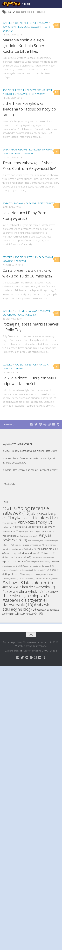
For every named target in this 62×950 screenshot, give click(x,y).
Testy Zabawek (38, 93)
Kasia (8, 469)
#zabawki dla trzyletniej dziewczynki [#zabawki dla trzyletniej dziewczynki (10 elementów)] (24, 602)
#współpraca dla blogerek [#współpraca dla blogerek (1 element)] (46, 578)
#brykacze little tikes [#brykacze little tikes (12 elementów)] (32, 517)
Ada (7, 450)
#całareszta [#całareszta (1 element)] (8, 527)
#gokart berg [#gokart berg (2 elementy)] (10, 535)
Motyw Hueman (49, 650)
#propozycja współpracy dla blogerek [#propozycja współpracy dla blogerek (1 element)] (38, 566)
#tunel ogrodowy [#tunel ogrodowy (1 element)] (10, 578)
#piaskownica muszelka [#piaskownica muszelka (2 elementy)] (16, 557)
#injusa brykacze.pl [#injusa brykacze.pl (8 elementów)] (26, 537)
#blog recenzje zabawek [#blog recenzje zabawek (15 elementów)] (25, 510)
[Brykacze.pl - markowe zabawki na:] (31, 424)
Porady (7, 203)
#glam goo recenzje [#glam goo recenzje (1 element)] (45, 531)
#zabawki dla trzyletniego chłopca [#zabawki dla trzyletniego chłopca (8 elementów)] (30, 593)
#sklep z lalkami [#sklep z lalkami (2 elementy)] (12, 574)
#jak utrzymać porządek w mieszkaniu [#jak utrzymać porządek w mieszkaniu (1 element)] (27, 545)
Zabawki (36, 26)
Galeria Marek (27, 314)
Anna (8, 458)
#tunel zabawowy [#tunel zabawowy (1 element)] (27, 578)
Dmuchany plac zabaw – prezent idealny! (35, 469)
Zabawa (43, 22)
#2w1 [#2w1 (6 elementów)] (9, 508)
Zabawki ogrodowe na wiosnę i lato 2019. (34, 450)
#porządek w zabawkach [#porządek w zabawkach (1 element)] (40, 562)
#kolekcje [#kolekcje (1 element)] (31, 549)
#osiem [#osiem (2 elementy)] (49, 553)
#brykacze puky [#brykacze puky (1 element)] (9, 523)
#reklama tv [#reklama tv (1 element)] (40, 570)
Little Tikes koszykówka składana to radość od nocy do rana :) (29, 109)
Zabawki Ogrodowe (14, 149)
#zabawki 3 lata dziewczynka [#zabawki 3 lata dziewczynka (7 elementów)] (28, 587)
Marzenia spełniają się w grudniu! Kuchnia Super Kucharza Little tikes (23, 45)
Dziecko (7, 22)
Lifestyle (30, 22)
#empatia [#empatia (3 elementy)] (39, 527)
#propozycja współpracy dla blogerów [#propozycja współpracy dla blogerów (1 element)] (17, 570)
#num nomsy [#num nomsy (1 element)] (12, 553)
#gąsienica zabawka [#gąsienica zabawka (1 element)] (29, 536)
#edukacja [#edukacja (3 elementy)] (22, 527)
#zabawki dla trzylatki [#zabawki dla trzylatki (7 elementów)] (22, 591)
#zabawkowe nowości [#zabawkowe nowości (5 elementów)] (24, 613)
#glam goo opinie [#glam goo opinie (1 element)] (27, 531)
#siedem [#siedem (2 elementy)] (53, 569)
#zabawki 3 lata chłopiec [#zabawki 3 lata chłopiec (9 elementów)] (27, 582)
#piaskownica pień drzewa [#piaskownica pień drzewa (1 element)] (42, 557)
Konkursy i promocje (15, 26)
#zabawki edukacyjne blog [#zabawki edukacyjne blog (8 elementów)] (26, 607)
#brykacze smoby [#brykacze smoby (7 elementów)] (35, 522)
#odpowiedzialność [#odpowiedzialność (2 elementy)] (31, 553)
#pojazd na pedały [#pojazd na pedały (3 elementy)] (15, 561)
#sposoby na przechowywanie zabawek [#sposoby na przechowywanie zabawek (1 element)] (39, 574)
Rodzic (18, 22)
